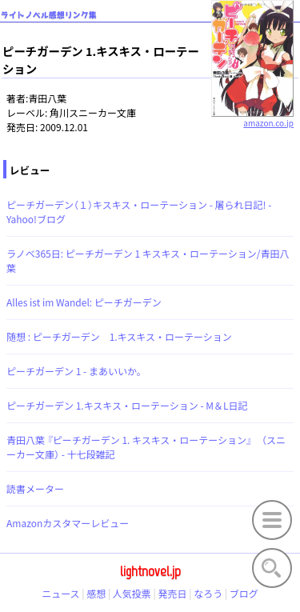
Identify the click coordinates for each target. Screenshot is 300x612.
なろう (208, 593)
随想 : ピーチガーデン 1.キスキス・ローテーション (119, 336)
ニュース (60, 593)
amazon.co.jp (252, 117)
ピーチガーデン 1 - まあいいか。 (76, 371)
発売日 (172, 593)
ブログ (244, 593)
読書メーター (35, 488)
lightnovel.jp (150, 571)
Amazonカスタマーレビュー (67, 523)
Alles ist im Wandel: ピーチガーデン (84, 302)
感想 (96, 593)
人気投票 (132, 593)
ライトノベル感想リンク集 (49, 15)
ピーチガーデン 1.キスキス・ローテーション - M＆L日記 (127, 405)
